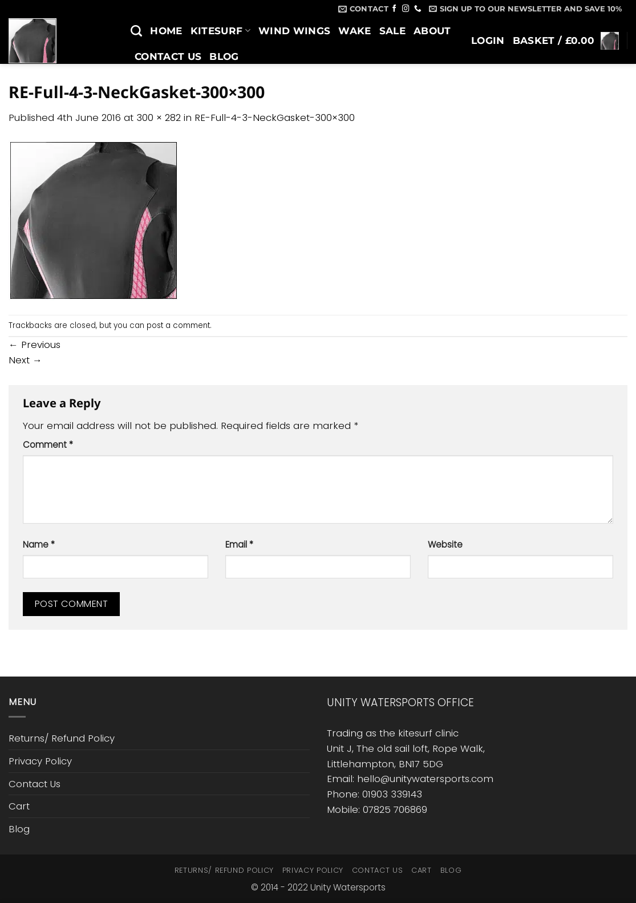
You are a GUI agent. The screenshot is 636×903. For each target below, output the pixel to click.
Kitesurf (220, 31)
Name (39, 544)
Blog (223, 56)
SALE (392, 31)
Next (25, 360)
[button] (525, 8)
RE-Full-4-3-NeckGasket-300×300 (275, 117)
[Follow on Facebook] (394, 9)
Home (166, 31)
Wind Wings (294, 31)
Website (445, 544)
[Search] (136, 30)
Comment (48, 445)
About (432, 31)
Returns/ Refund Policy (62, 738)
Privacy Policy (40, 761)
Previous (34, 344)
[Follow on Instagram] (406, 9)
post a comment (178, 325)
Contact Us (168, 56)
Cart (19, 806)
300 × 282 (158, 117)
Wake (354, 31)
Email (239, 544)
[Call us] (418, 9)
